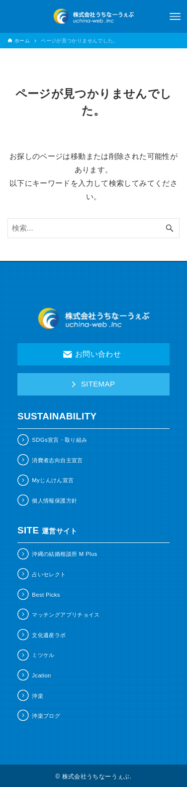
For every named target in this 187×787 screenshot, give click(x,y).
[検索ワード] (93, 228)
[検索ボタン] (170, 228)
